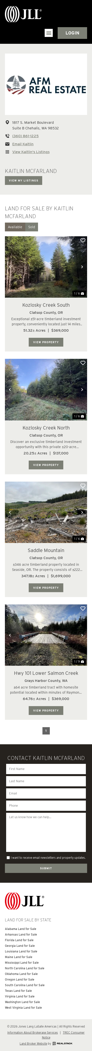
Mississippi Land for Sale (22, 962)
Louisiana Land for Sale (21, 951)
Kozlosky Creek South (46, 305)
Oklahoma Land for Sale (21, 974)
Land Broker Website (33, 1043)
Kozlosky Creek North (46, 428)
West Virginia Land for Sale (23, 1007)
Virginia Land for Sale (20, 996)
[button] (49, 33)
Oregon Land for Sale (19, 979)
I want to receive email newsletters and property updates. (48, 857)
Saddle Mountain (46, 550)
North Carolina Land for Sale (24, 968)
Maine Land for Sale (18, 957)
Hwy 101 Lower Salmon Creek (46, 673)
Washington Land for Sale (22, 1002)
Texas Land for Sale (18, 991)
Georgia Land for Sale (20, 946)
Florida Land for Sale (19, 940)
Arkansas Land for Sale (21, 934)
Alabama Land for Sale (20, 929)
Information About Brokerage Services (32, 1032)
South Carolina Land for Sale (25, 985)
